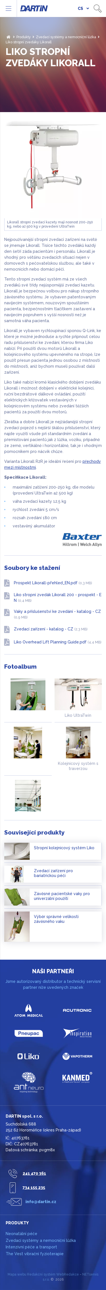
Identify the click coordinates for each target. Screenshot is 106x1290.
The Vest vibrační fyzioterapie (35, 1254)
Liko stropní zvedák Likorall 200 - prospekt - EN (57, 597)
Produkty (23, 37)
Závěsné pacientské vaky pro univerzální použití (62, 896)
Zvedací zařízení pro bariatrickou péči (53, 873)
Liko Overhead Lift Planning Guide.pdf (57, 642)
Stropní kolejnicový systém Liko (64, 848)
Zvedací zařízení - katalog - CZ (51, 629)
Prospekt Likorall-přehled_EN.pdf (53, 583)
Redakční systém (41, 1274)
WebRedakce (67, 1274)
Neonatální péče (21, 1233)
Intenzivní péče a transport (31, 1247)
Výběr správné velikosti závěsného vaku (56, 919)
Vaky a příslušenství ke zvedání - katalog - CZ (57, 614)
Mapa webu (17, 1274)
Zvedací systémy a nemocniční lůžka (66, 37)
